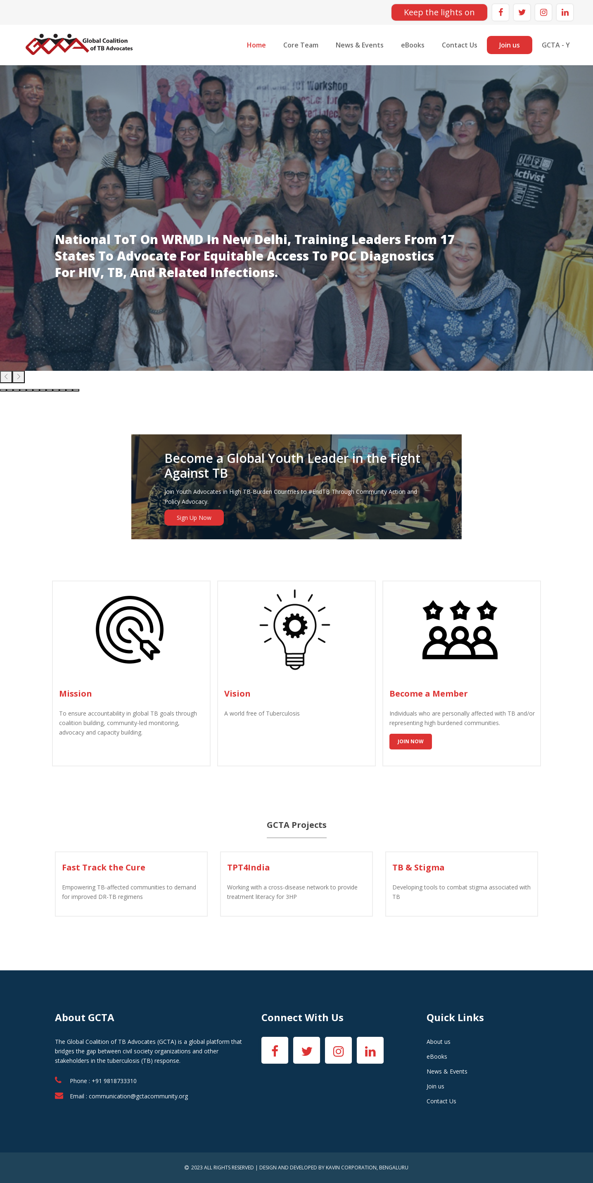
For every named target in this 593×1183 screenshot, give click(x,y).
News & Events (360, 45)
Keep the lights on (439, 12)
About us (439, 1041)
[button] (3, 390)
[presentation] (6, 377)
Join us (509, 45)
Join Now (411, 741)
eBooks (413, 45)
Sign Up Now (194, 518)
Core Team (300, 45)
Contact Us (459, 45)
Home (256, 45)
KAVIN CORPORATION (351, 1167)
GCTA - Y (556, 45)
